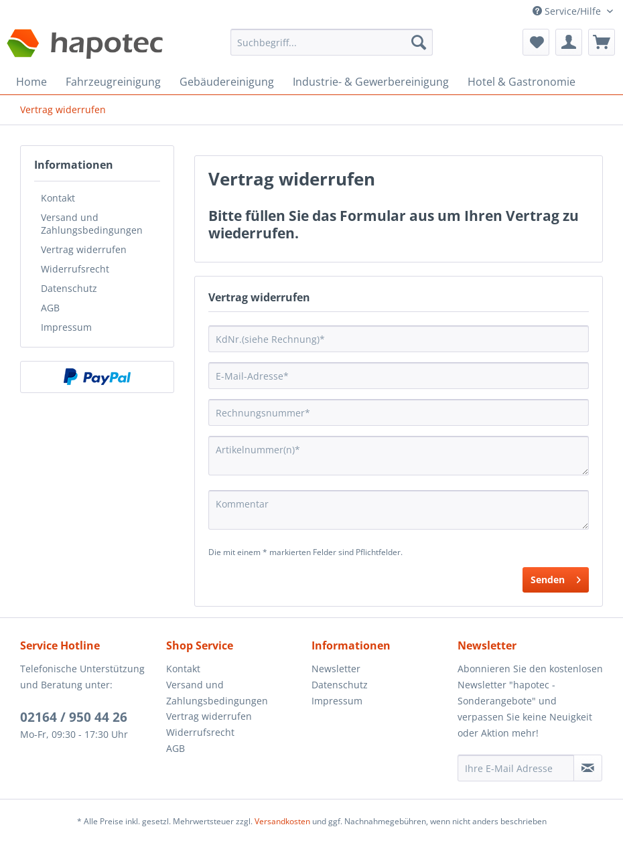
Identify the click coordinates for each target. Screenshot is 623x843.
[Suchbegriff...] (331, 42)
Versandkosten (282, 821)
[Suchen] (419, 42)
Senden (556, 577)
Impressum (66, 327)
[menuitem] (331, 48)
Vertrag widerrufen (84, 249)
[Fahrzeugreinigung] (113, 81)
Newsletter (336, 668)
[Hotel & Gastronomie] (521, 81)
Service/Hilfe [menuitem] (568, 11)
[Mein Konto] (568, 42)
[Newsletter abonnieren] (588, 768)
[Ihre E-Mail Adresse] (516, 768)
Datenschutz (69, 288)
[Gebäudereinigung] (226, 81)
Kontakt (58, 197)
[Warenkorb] (601, 42)
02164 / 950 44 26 (73, 717)
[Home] (31, 81)
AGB (50, 307)
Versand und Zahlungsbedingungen (92, 223)
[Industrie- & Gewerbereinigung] (370, 81)
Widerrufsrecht (75, 268)
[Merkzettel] (536, 42)
